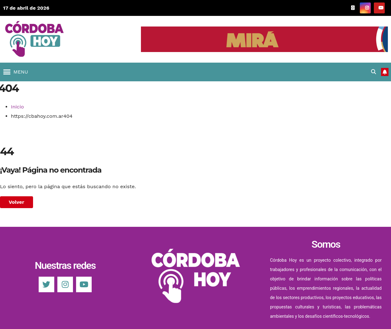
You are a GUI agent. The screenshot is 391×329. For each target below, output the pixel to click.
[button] (20, 72)
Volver (16, 202)
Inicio (17, 107)
